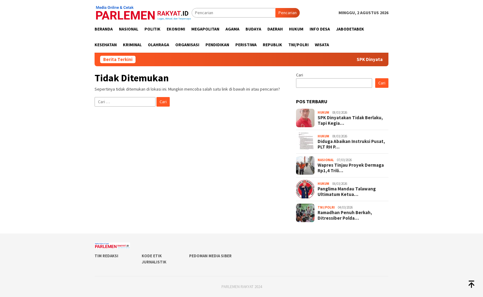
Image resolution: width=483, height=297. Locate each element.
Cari (299, 75)
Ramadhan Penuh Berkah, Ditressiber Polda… (345, 215)
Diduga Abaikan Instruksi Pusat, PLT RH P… (351, 144)
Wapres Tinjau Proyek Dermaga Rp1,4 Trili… (351, 167)
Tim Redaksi (106, 255)
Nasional (326, 160)
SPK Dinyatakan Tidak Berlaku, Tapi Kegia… (350, 120)
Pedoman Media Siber (210, 255)
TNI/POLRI (326, 207)
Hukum (323, 112)
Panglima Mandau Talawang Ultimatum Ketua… (347, 191)
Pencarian (287, 12)
